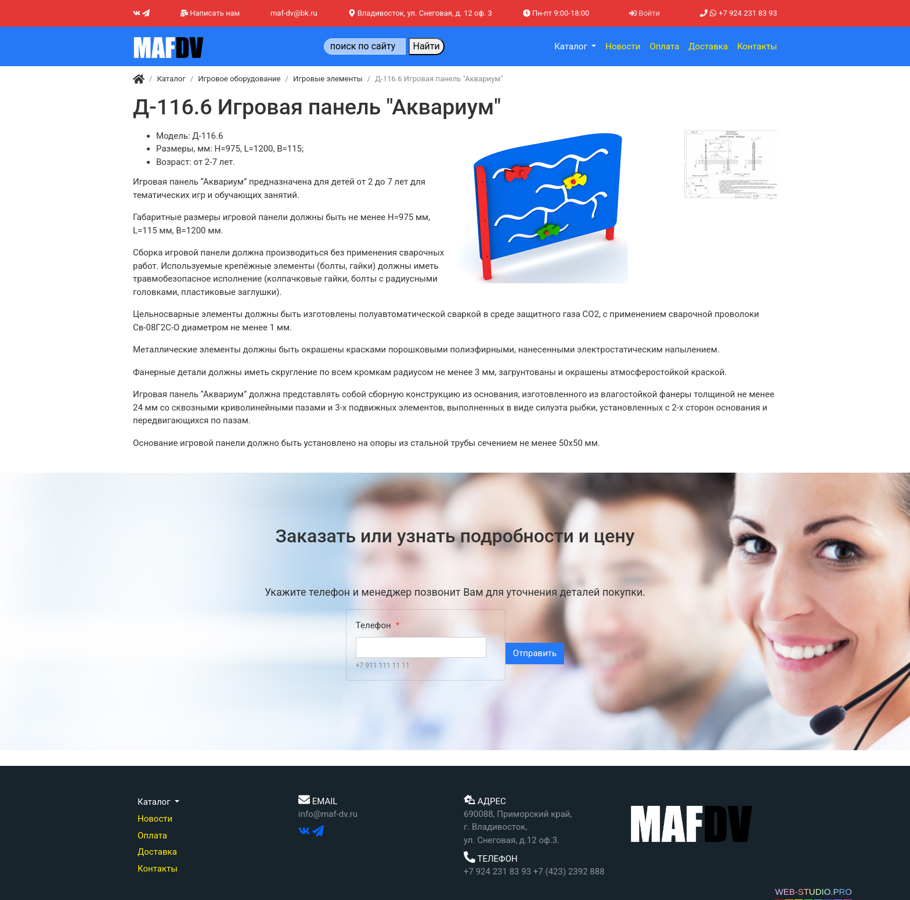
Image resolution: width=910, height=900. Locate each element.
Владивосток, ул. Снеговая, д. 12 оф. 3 (420, 13)
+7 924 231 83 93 (738, 13)
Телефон (373, 625)
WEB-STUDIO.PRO (813, 892)
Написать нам (210, 13)
